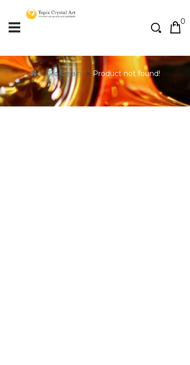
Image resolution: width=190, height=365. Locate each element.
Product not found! (126, 114)
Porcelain (65, 114)
